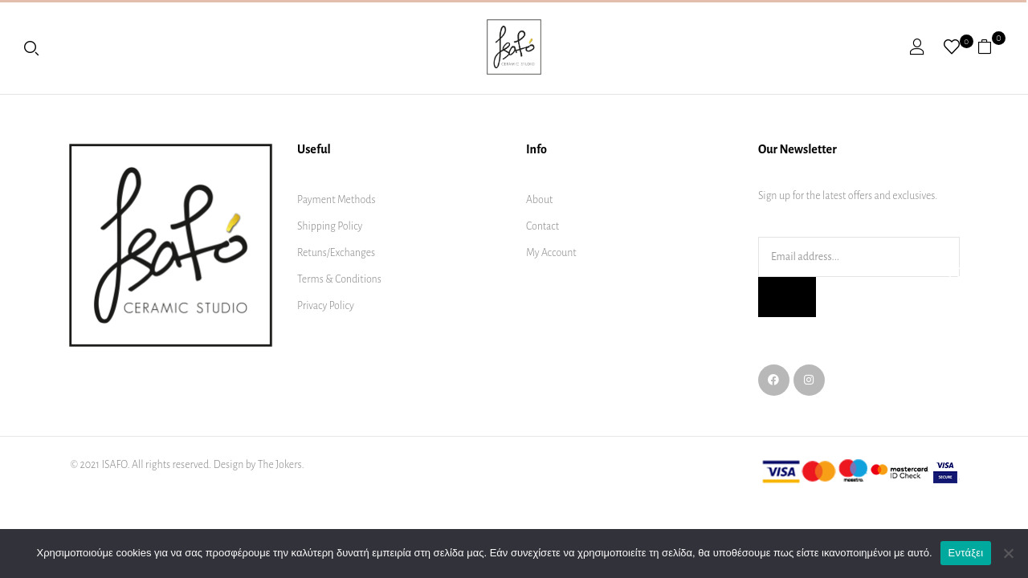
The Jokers (280, 464)
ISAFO (114, 464)
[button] (990, 46)
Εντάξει (966, 553)
